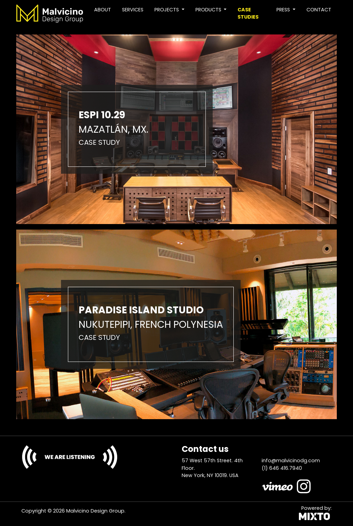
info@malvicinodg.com (291, 460)
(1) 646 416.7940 (282, 468)
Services (132, 9)
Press (283, 9)
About (102, 9)
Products (209, 9)
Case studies (248, 13)
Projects (167, 9)
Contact (318, 9)
